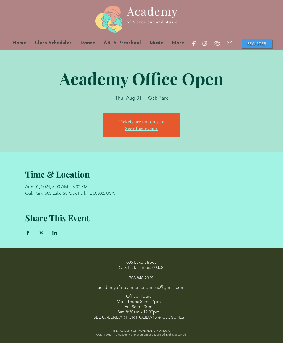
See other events (141, 128)
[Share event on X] (41, 233)
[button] (87, 43)
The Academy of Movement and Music (136, 334)
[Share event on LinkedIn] (54, 233)
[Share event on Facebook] (27, 233)
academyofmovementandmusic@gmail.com (141, 287)
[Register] (257, 43)
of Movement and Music (152, 22)
